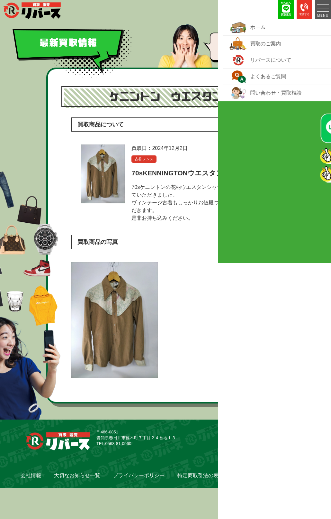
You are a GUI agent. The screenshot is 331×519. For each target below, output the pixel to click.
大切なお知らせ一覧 (77, 475)
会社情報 (31, 475)
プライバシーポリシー (139, 475)
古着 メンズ (144, 159)
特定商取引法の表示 (200, 475)
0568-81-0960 (118, 443)
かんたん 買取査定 (286, 8)
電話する (304, 8)
